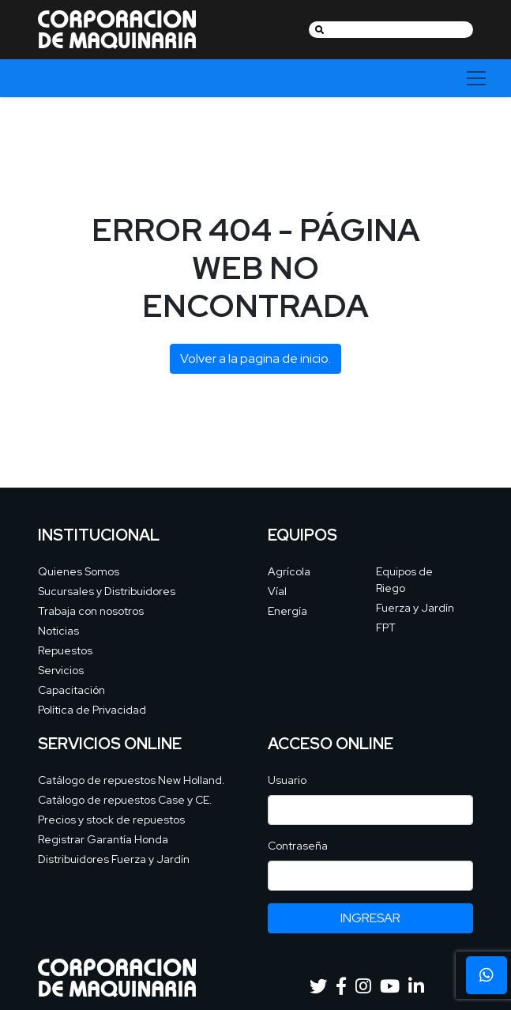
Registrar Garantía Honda (103, 839)
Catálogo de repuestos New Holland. (131, 780)
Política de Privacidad (92, 710)
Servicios (61, 670)
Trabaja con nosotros (91, 611)
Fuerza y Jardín (415, 608)
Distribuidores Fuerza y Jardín (114, 859)
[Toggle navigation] (476, 78)
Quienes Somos (78, 571)
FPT (386, 627)
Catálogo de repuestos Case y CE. (125, 800)
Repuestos (65, 650)
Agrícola (289, 571)
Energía (287, 611)
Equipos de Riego (404, 579)
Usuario (287, 780)
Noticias (58, 631)
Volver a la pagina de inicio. (255, 358)
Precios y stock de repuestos (111, 819)
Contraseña (298, 846)
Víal (277, 591)
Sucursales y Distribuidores (106, 591)
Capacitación (71, 690)
